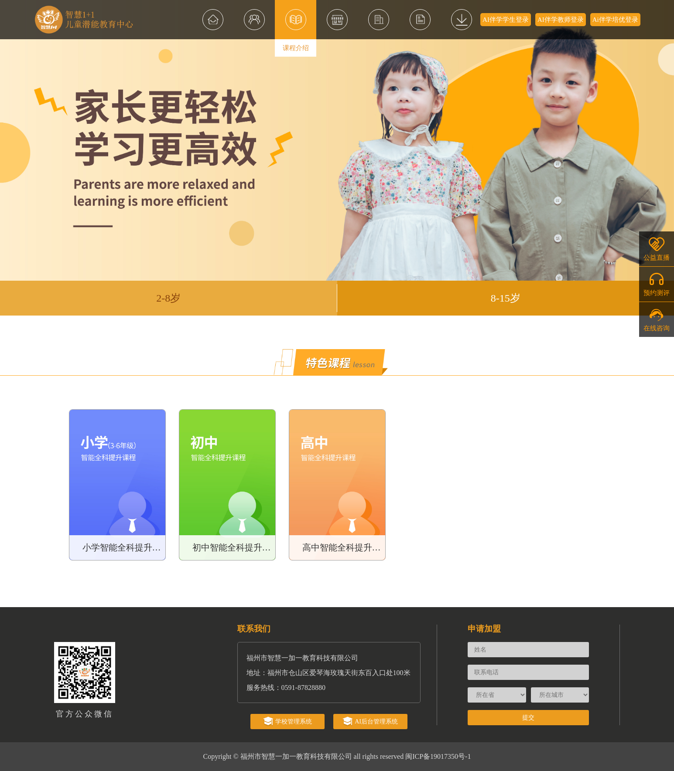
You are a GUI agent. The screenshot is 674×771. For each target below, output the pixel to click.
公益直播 (656, 248)
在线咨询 (656, 319)
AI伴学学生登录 (505, 19)
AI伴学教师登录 (560, 19)
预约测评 (656, 284)
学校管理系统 (287, 721)
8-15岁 (505, 298)
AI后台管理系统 (370, 721)
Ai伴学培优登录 (615, 19)
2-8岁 (168, 298)
